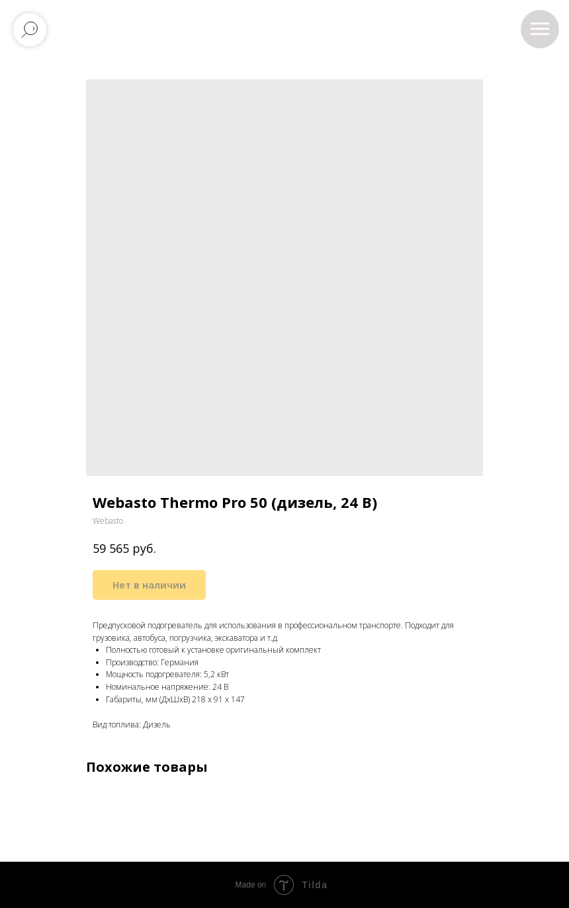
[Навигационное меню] (540, 29)
